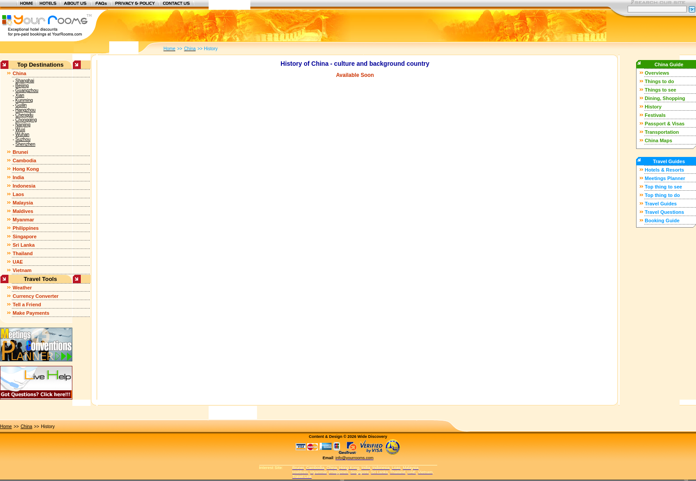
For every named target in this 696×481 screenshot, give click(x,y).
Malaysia (22, 202)
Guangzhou (27, 90)
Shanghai (25, 80)
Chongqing (26, 119)
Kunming (24, 100)
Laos (18, 194)
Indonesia (23, 185)
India (18, 177)
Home (6, 426)
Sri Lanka (23, 245)
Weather (22, 287)
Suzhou (23, 139)
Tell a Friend (26, 304)
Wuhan (23, 134)
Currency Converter (35, 296)
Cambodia (24, 160)
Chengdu (25, 114)
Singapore (24, 236)
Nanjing (23, 124)
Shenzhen (26, 144)
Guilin (21, 105)
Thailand (22, 253)
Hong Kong (25, 169)
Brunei (20, 152)
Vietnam (22, 270)
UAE (17, 262)
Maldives (22, 211)
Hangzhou (26, 110)
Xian (20, 95)
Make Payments (30, 313)
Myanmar (23, 219)
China (19, 73)
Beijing (22, 85)
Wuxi (20, 129)
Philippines (25, 228)
